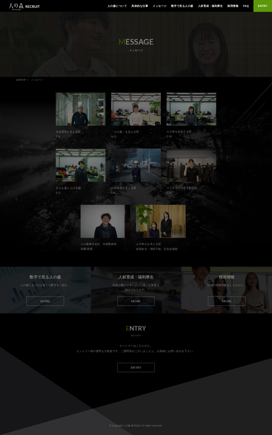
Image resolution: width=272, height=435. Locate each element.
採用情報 (232, 5)
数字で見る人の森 (182, 5)
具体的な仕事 (139, 5)
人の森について (117, 5)
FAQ (246, 5)
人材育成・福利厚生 (210, 5)
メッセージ (160, 5)
